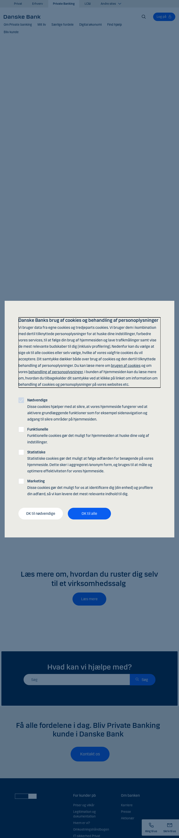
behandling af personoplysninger (55, 372)
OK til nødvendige (40, 513)
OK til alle (89, 513)
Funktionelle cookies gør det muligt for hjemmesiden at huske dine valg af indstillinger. (88, 435)
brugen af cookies (126, 365)
